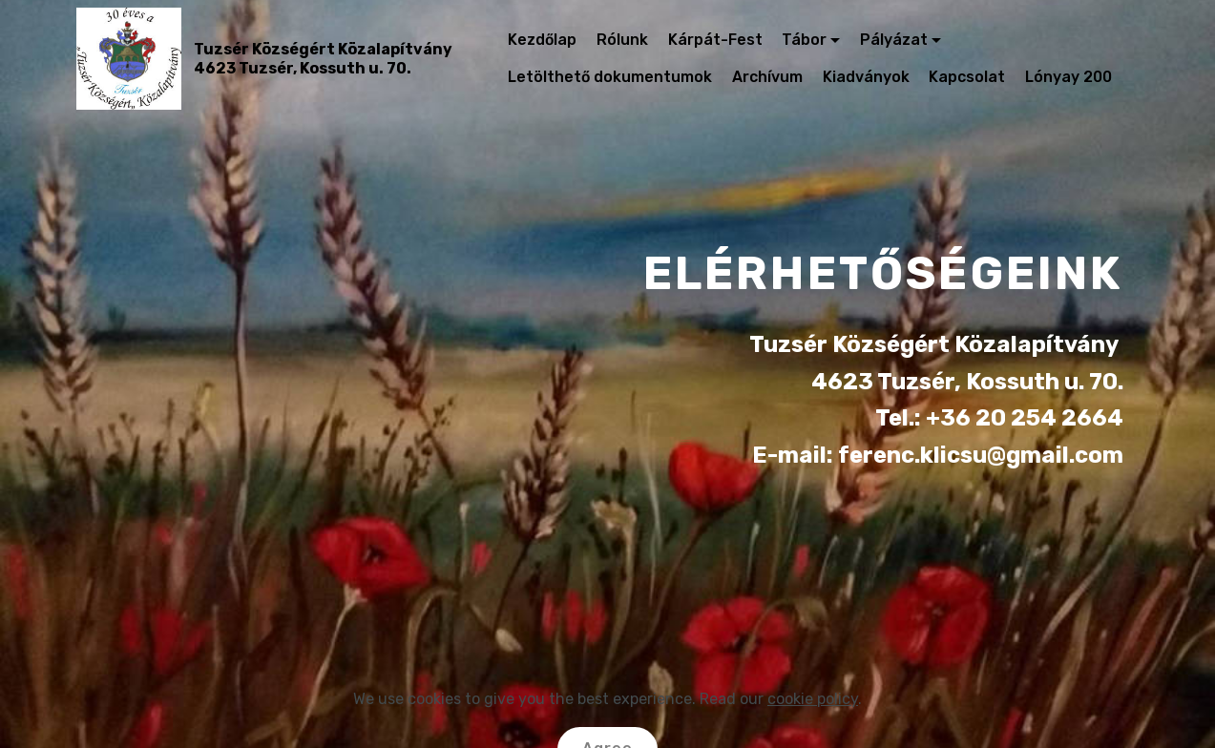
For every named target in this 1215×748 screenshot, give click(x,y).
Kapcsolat (967, 77)
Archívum (767, 77)
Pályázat (894, 40)
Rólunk (622, 40)
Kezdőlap (542, 40)
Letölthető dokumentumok (610, 77)
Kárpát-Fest (715, 40)
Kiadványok (866, 77)
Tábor (804, 40)
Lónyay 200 (1068, 77)
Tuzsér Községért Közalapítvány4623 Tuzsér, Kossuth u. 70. (323, 58)
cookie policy (812, 727)
